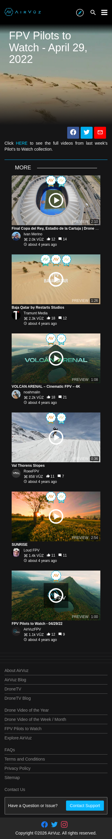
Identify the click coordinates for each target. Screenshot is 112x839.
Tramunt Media (35, 313)
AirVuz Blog (15, 679)
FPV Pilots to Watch (23, 728)
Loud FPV (31, 550)
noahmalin (32, 392)
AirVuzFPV (32, 629)
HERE (21, 143)
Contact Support (85, 805)
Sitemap (12, 777)
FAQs (9, 749)
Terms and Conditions (24, 759)
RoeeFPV (31, 471)
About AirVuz (16, 670)
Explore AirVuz (18, 738)
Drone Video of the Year (26, 710)
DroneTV (12, 689)
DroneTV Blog (17, 698)
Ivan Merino (33, 234)
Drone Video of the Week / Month (35, 719)
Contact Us (14, 789)
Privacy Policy (17, 768)
